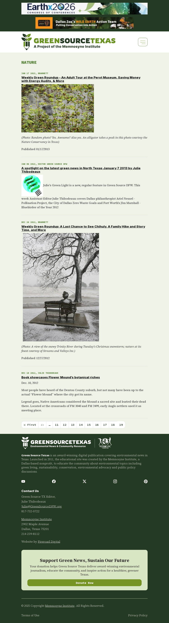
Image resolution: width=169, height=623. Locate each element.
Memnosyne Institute (36, 519)
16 (97, 424)
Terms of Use (30, 615)
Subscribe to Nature (22, 432)
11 (56, 424)
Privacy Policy (138, 615)
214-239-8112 (30, 534)
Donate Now (84, 583)
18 (113, 424)
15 (88, 424)
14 (81, 424)
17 (105, 424)
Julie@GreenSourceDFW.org (41, 506)
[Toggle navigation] (143, 42)
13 (73, 424)
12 (64, 424)
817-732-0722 (30, 511)
